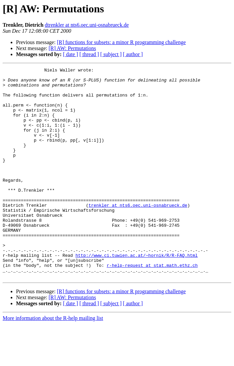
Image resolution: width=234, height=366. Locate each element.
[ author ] (133, 54)
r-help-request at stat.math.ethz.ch (152, 305)
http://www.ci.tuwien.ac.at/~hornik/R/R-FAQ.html (136, 293)
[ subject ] (111, 54)
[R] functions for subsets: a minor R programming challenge (121, 42)
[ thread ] (89, 54)
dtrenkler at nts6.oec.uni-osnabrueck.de (87, 25)
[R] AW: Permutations (72, 48)
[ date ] (70, 54)
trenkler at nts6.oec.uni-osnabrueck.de (137, 233)
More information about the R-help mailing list (53, 360)
